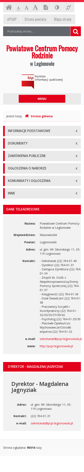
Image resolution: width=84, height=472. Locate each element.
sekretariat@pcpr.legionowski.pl (61, 339)
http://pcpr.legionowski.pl (56, 346)
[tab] (42, 367)
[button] (42, 367)
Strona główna (39, 116)
